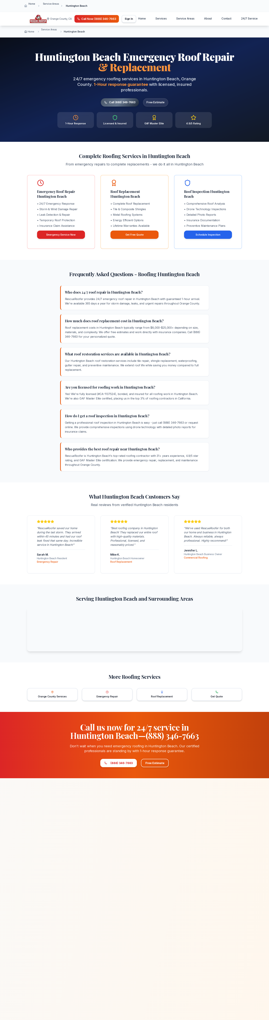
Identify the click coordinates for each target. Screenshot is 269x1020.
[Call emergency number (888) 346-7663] (96, 19)
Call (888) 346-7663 (115, 102)
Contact (226, 18)
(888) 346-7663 (110, 763)
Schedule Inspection (208, 234)
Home (31, 3)
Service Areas (51, 3)
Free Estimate (161, 102)
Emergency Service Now (61, 234)
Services (161, 18)
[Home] (38, 19)
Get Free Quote (134, 234)
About (208, 18)
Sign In (129, 18)
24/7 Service (249, 18)
